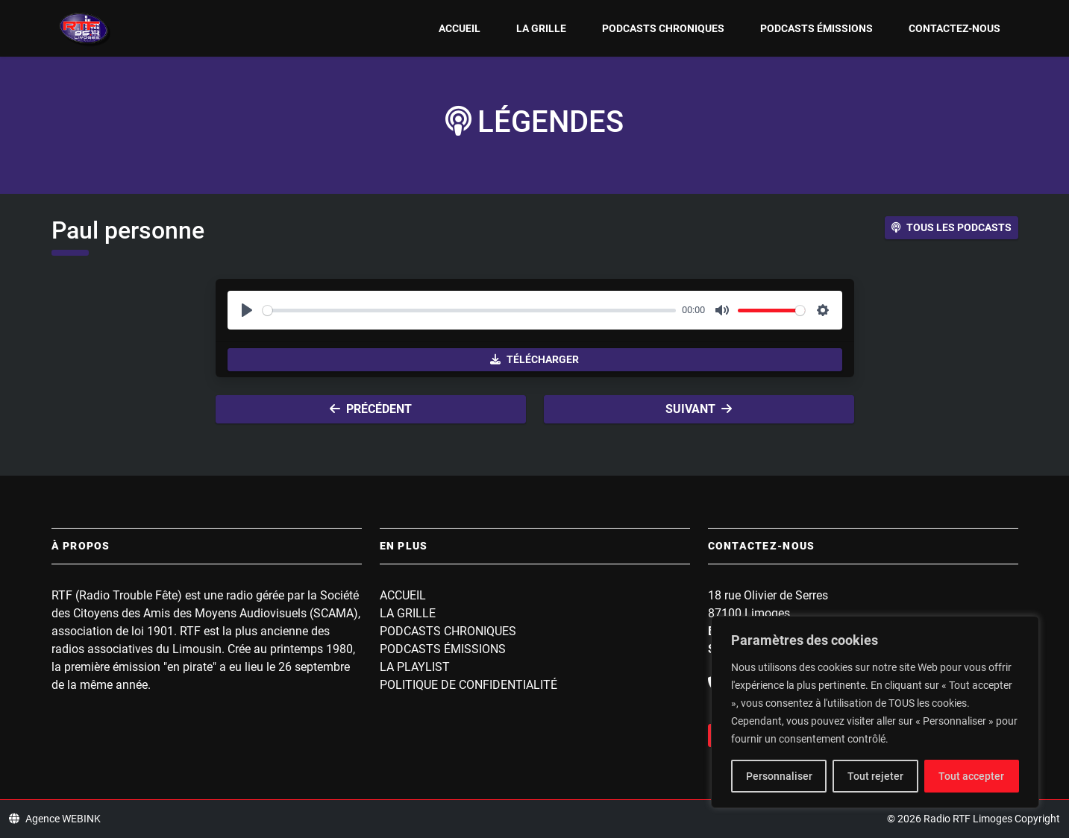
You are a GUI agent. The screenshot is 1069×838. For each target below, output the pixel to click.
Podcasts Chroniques (663, 28)
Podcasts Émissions (816, 28)
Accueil (459, 28)
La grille (541, 28)
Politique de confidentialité (468, 685)
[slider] (470, 310)
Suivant (698, 409)
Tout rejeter (875, 776)
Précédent (371, 409)
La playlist (415, 667)
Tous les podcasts (951, 227)
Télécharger (534, 359)
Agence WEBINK (55, 819)
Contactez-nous (954, 28)
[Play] (247, 310)
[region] (875, 712)
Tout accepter (971, 776)
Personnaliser (779, 776)
